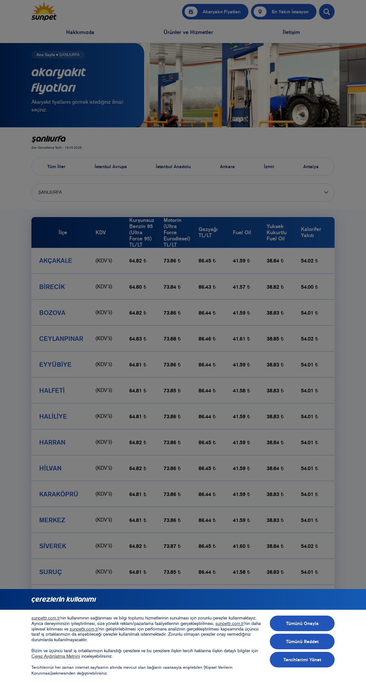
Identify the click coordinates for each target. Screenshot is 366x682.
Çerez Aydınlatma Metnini (55, 656)
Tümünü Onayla (302, 623)
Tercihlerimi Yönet (302, 659)
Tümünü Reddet (302, 641)
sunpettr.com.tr (45, 618)
